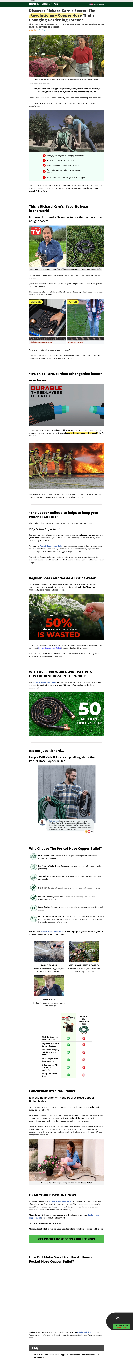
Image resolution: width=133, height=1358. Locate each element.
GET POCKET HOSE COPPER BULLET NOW (66, 1239)
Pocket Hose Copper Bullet (51, 546)
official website (84, 1332)
